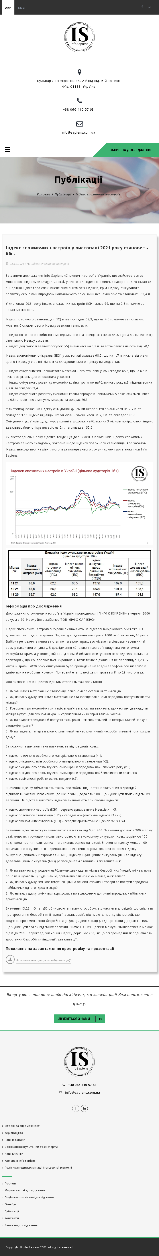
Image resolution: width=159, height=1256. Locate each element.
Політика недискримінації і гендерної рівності (37, 1167)
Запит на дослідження (130, 150)
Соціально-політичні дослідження (28, 1197)
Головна (43, 194)
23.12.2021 (15, 264)
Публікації (63, 194)
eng (21, 8)
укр (8, 8)
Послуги (9, 1183)
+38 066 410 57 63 (78, 109)
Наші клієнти (13, 1154)
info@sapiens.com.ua (78, 132)
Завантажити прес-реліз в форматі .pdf (43, 960)
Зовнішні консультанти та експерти (30, 1147)
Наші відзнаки (13, 1140)
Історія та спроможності (21, 1126)
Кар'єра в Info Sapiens (18, 1161)
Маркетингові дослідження (23, 1190)
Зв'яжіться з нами (80, 1019)
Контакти (10, 1218)
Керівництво (12, 1133)
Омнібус (9, 1204)
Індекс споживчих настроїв (48, 264)
